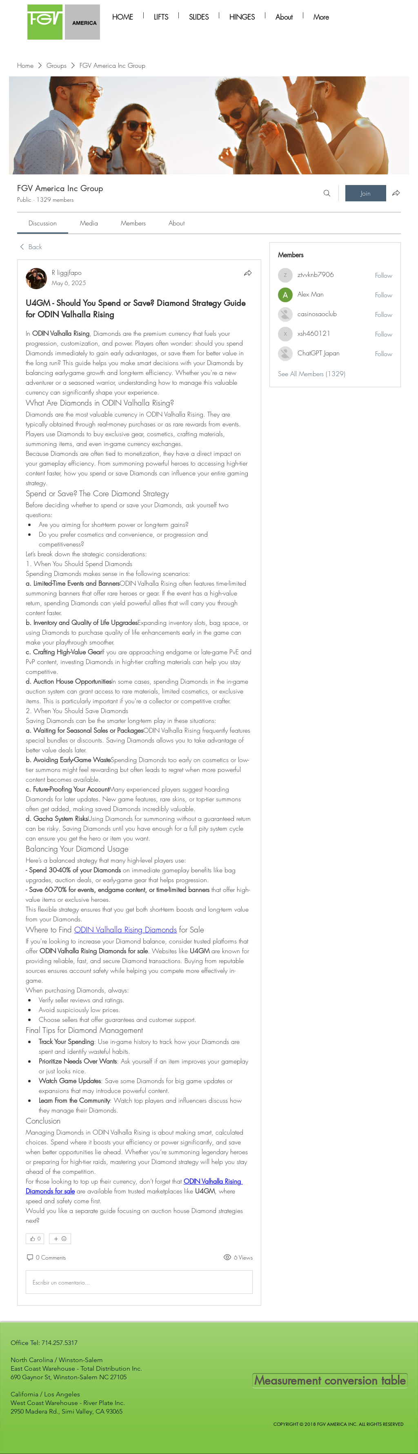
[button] (161, 15)
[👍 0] (35, 1238)
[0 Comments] (46, 1257)
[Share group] (396, 193)
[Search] (327, 193)
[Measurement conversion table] (330, 1380)
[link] (43, 223)
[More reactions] (60, 1238)
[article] (139, 782)
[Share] (248, 273)
